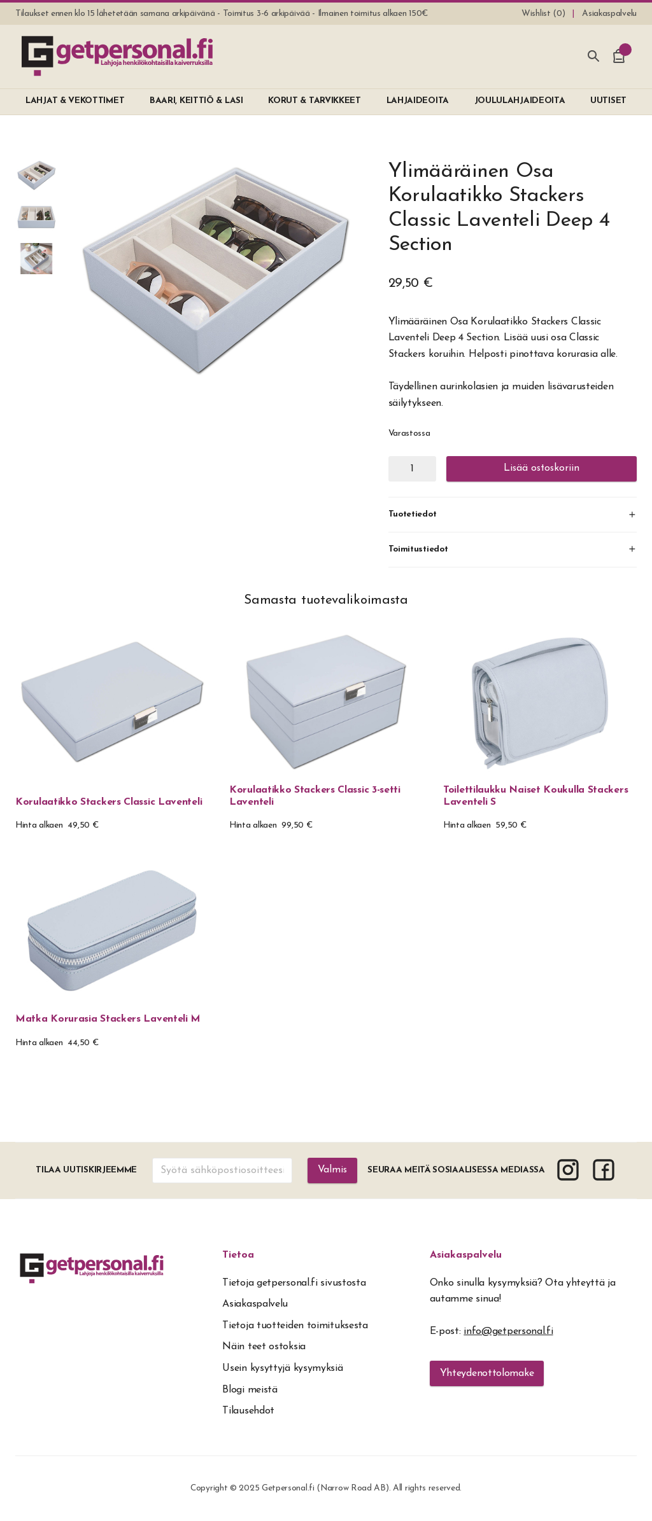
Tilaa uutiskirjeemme (86, 1170)
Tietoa (238, 1255)
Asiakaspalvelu (466, 1255)
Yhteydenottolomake (487, 1373)
